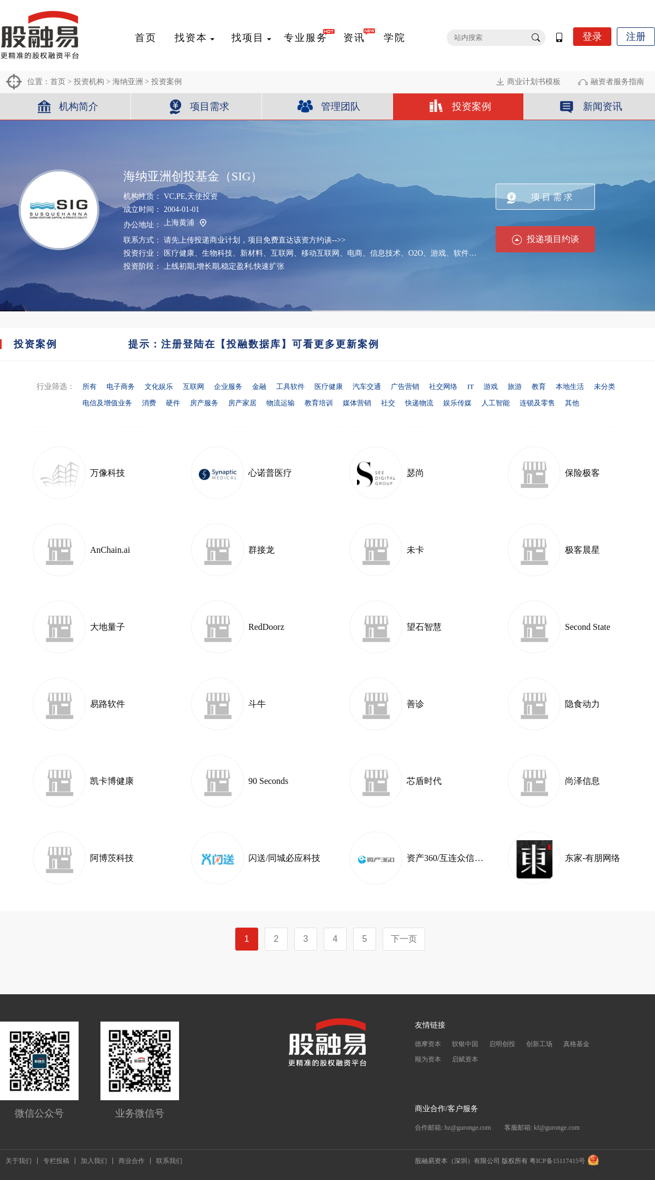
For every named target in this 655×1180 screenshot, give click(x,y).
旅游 (515, 386)
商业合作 (131, 1161)
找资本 (191, 37)
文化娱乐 (159, 386)
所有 (89, 386)
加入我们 (94, 1161)
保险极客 (582, 472)
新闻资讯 (602, 106)
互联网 (193, 386)
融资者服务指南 (617, 82)
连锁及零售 (537, 403)
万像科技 (107, 472)
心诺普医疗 (270, 472)
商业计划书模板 (534, 82)
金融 (259, 386)
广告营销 (405, 386)
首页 (146, 37)
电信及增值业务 (107, 403)
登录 (592, 36)
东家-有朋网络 (592, 858)
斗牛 (257, 704)
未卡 (415, 549)
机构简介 (78, 106)
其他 (572, 403)
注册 (636, 36)
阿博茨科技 (112, 858)
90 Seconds (268, 781)
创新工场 (539, 1044)
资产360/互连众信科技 (449, 858)
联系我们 (169, 1161)
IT (470, 386)
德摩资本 (428, 1044)
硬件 (173, 403)
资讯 (354, 37)
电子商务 (120, 386)
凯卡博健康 (112, 781)
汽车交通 (367, 386)
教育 (539, 386)
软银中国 (465, 1044)
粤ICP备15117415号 (557, 1161)
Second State (587, 627)
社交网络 (443, 386)
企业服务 (228, 386)
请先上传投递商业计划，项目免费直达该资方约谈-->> (255, 240)
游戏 (491, 386)
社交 (388, 403)
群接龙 (261, 549)
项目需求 (209, 106)
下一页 (404, 938)
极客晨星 (582, 549)
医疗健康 (328, 386)
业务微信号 (139, 1113)
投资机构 (89, 82)
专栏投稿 (56, 1161)
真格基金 (576, 1044)
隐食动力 (582, 704)
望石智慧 (424, 627)
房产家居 (242, 403)
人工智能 (495, 403)
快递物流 (419, 403)
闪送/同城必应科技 (284, 858)
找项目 (247, 37)
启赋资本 (465, 1059)
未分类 (604, 386)
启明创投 (502, 1044)
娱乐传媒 (457, 403)
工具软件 (290, 386)
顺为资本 (428, 1059)
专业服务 (305, 37)
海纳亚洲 (127, 82)
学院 (395, 37)
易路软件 (107, 704)
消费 (149, 403)
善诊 (415, 704)
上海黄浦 (185, 223)
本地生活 (570, 386)
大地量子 (107, 627)
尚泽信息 (582, 781)
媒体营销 (357, 403)
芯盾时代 (424, 781)
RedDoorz (266, 627)
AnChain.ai (110, 549)
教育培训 (319, 403)
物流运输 (280, 403)
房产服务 (204, 403)
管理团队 (340, 106)
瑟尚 (415, 472)
